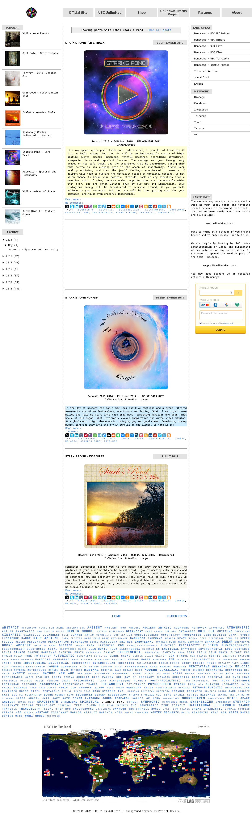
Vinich (29, 712)
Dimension (79, 641)
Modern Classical (161, 670)
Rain (42, 687)
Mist (139, 669)
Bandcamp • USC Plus (208, 52)
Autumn (7, 631)
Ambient (94, 627)
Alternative (76, 627)
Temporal (65, 705)
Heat (75, 659)
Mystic (19, 673)
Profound (29, 684)
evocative (72, 212)
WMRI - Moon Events (35, 33)
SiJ (159, 694)
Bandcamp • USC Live (208, 45)
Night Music (144, 673)
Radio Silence (14, 687)
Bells (60, 631)
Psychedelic (159, 684)
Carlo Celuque (165, 631)
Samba (222, 691)
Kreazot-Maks (228, 663)
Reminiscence (166, 687)
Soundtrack (216, 698)
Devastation (58, 641)
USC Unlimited (110, 12)
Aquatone (181, 627)
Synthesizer (201, 702)
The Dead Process (113, 705)
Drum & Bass (45, 645)
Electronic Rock (103, 648)
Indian (245, 659)
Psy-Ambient (112, 684)
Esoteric (242, 648)
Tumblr (198, 122)
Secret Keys (64, 694)
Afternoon (29, 627)
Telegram (200, 115)
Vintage (42, 712)
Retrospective (237, 687)
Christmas (242, 631)
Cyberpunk (10, 638)
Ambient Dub (115, 627)
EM (158, 648)
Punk (192, 684)
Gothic (214, 655)
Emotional (177, 209)
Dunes (80, 645)
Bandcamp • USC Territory (212, 58)
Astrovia (199, 627)
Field (201, 652)
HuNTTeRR (160, 659)
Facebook (200, 103)
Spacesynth (47, 702)
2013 (9, 282)
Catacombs (187, 631)
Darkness (137, 638)
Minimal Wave (111, 670)
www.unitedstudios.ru (220, 223)
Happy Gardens (22, 659)
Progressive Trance (80, 684)
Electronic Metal (42, 648)
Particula (9, 680)
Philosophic (84, 680)
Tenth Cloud (85, 705)
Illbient (183, 659)
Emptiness (188, 649)
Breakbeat (134, 631)
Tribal (48, 708)
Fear (190, 652)
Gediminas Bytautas (92, 656)
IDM (86, 212)
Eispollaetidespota (142, 645)
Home (116, 616)
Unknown (119, 708)
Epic (229, 648)
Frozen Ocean (12, 656)
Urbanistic (166, 212)
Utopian (244, 709)
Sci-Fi (17, 694)
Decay (193, 638)
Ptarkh (179, 684)
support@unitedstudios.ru (220, 265)
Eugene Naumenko (42, 652)
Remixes (184, 687)
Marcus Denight (173, 666)
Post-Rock (241, 680)
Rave (110, 687)
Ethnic (19, 652)
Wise (19, 715)
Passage (26, 680)
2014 (9, 275)
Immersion (230, 659)
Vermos (7, 712)
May (11, 245)
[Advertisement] (126, 254)
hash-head (61, 659)
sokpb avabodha (86, 698)
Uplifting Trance (176, 709)
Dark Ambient (46, 638)
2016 (9, 269)
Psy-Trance (136, 684)
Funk (28, 655)
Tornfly (178, 705)
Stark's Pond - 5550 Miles (84, 456)
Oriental (215, 677)
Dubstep (65, 645)
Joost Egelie (193, 663)
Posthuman (10, 684)
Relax (149, 687)
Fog (247, 652)
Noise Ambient (198, 673)
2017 (9, 262)
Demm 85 (232, 638)
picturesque (119, 680)
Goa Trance (178, 655)
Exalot (109, 652)
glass (149, 656)
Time (165, 705)
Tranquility (29, 708)
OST (228, 677)
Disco (94, 641)
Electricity (189, 645)
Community (104, 635)
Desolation (36, 641)
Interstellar (104, 662)
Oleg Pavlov (103, 677)
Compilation (123, 635)
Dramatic (212, 641)
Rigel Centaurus (45, 691)
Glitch (161, 655)
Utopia (230, 708)
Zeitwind (53, 716)
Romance (178, 691)
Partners (205, 12)
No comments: (74, 202)
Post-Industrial (196, 680)
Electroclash (129, 209)
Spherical (69, 701)
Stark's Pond (126, 212)
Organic (198, 677)
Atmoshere (216, 627)
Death (182, 638)
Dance (125, 438)
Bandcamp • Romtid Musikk (212, 64)
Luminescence (136, 666)
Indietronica (102, 212)
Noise (177, 673)
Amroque (134, 627)
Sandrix (244, 691)
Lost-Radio (35, 666)
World (40, 715)
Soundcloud (201, 77)
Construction (215, 634)
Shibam (134, 694)
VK (195, 134)
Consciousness (146, 634)
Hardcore (42, 659)
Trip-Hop (110, 441)
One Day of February (135, 677)
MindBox (76, 670)
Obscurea (43, 677)
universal (103, 709)
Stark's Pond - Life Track (85, 42)
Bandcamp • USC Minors (209, 39)
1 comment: (72, 431)
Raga (33, 687)
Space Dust (26, 702)
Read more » (73, 199)
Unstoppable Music (145, 708)
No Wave (163, 673)
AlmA (60, 627)
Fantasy (169, 652)
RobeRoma (163, 691)
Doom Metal (177, 641)
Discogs (199, 97)
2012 (9, 288)
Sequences (84, 694)
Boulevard (116, 631)
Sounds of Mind (146, 698)
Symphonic (150, 702)
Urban (196, 708)
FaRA (181, 652)
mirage (128, 670)
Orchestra (180, 677)
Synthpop (241, 702)
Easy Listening (101, 645)
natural (34, 673)
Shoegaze (148, 694)
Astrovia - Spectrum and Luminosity (33, 249)
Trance (244, 705)
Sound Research (116, 698)
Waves (245, 712)
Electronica (154, 209)
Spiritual (89, 702)
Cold (65, 635)
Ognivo (69, 677)
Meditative (199, 666)
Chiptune (224, 631)
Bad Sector (45, 631)
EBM (121, 645)
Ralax (52, 687)
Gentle (138, 656)
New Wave (84, 673)
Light (245, 662)
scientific (33, 694)
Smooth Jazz (39, 698)
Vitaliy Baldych (98, 712)
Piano (102, 680)
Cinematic (11, 635)
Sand (232, 691)
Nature (49, 673)
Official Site (78, 12)
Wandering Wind (205, 712)
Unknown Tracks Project (173, 12)
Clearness (51, 634)
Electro (210, 645)
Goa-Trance (198, 656)
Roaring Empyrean (141, 691)
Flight (236, 652)
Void (118, 712)
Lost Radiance (13, 666)
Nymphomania (12, 677)
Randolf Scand (91, 687)
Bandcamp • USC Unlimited (212, 33)
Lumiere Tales (112, 666)
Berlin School (80, 631)
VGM (18, 712)
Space (232, 698)
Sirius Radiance (201, 694)
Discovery (108, 641)
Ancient (149, 627)
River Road (82, 691)
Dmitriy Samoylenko (136, 641)
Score (48, 694)
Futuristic (64, 656)
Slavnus (8, 698)
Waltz (185, 712)
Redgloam (134, 687)
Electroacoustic (236, 645)
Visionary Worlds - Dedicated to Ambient (37, 133)
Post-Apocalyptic (165, 680)
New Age (66, 673)
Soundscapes (193, 698)
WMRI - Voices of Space (38, 191)
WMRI (29, 716)
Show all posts (159, 30)
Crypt (233, 634)
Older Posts (177, 616)
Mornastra (214, 669)
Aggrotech (46, 627)
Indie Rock (11, 663)
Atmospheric (87, 438)
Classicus (32, 634)
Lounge (180, 438)
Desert (21, 641)
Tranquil (9, 708)
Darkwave (155, 638)
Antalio (165, 627)
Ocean (57, 677)
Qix (200, 684)
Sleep (21, 698)
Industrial (58, 663)
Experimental (130, 652)
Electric (106, 209)
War (224, 712)
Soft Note (61, 698)
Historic (119, 659)
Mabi (154, 666)
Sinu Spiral (174, 694)
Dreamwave (242, 641)
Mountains (233, 669)
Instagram (200, 109)
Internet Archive (206, 71)
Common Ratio (82, 634)
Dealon (170, 638)
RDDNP (120, 687)
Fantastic (152, 652)
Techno (27, 705)
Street (132, 701)
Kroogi (198, 83)
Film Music (218, 652)
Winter (7, 715)
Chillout (108, 438)
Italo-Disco (169, 663)
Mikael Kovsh (59, 670)
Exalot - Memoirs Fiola (38, 112)
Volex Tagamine (137, 712)
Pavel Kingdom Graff (53, 680)
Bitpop (102, 631)
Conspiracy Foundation (181, 634)
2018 (9, 256)
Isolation (125, 663)
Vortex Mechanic (165, 712)
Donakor (161, 641)
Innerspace (81, 663)
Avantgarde (25, 631)
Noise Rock (224, 673)
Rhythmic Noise (15, 691)
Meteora (20, 670)
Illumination (203, 659)
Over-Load (241, 677)
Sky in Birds (240, 694)
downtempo (85, 209)
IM (218, 659)
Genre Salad (120, 655)
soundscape (171, 698)
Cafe (149, 631)
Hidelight (102, 659)
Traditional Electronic (211, 705)
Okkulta (83, 677)
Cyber (245, 634)
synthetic (146, 212)
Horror (133, 659)
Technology (45, 705)
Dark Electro (72, 638)
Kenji (211, 663)
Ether (7, 652)
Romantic (194, 691)
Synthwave (10, 705)
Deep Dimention (212, 638)
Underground (83, 708)
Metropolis (37, 669)
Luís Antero (89, 666)
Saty (6, 694)
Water (233, 712)
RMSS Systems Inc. (109, 691)
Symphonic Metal (175, 702)
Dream (139, 438)
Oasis (29, 677)
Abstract (10, 627)
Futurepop (42, 655)
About (237, 12)
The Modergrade (145, 705)
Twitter (199, 128)
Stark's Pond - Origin (81, 297)
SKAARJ (223, 694)
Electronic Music (73, 649)
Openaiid (163, 677)
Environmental (210, 648)
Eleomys (148, 649)
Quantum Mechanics (222, 684)
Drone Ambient (16, 645)
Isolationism (147, 663)
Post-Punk (221, 680)
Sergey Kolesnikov (111, 694)
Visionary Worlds (66, 712)
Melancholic (222, 666)
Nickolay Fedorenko (112, 673)
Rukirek (210, 691)
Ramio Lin (67, 687)
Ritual (67, 691)
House (146, 659)
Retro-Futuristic (208, 687)
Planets (140, 680)
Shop (142, 12)
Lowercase (69, 666)
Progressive (50, 684)
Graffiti (229, 656)
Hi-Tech (87, 659)
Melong (7, 670)
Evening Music (71, 652)
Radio (246, 684)
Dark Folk (92, 638)
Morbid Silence (193, 670)
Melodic (71, 441)
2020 (9, 239)
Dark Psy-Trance (115, 638)
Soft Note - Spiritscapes (40, 53)
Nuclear (243, 673)
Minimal (91, 670)
